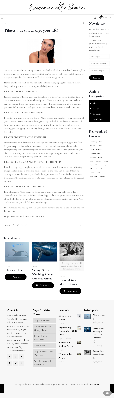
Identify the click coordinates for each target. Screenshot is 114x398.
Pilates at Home (14, 270)
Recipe (96, 108)
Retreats (97, 113)
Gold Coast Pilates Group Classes (42, 328)
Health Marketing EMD (88, 384)
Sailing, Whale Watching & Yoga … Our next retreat (44, 274)
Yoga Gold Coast (42, 320)
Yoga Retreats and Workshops (42, 363)
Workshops (98, 119)
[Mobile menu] (2, 18)
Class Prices (39, 345)
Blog (95, 103)
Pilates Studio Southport (40, 338)
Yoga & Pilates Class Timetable (43, 353)
